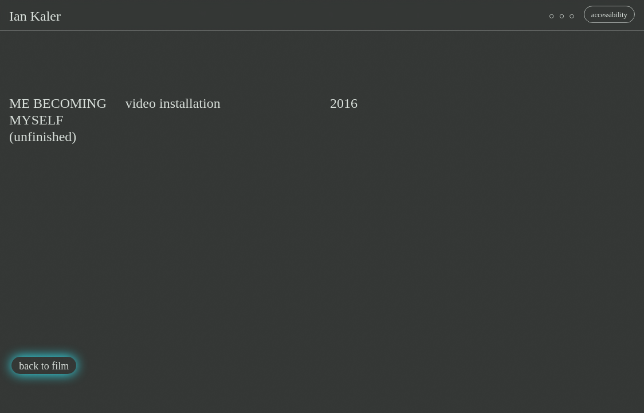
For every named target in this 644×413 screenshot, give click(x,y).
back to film (44, 366)
